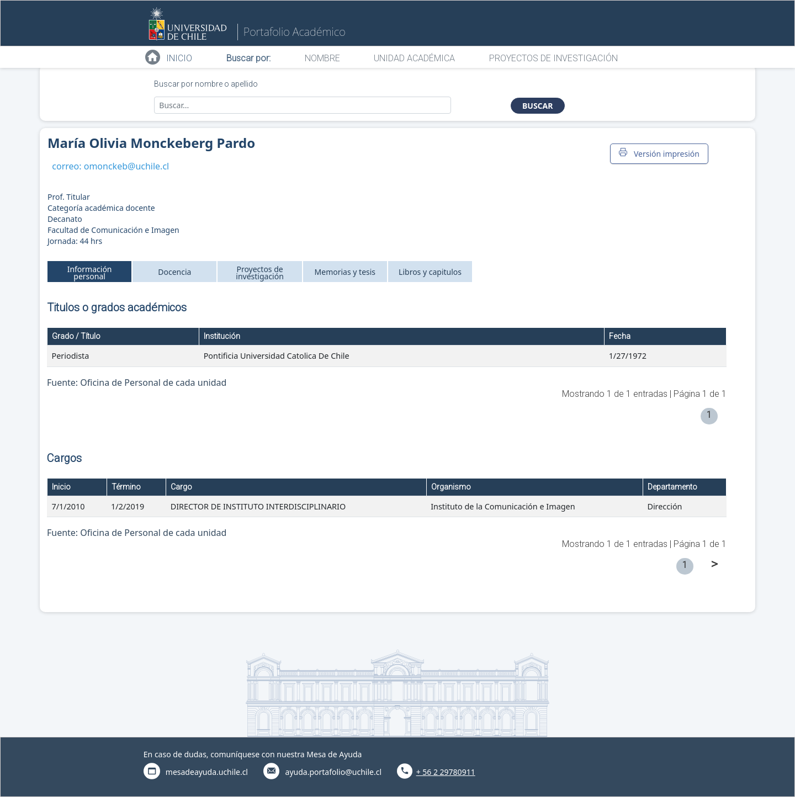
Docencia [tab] (174, 272)
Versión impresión (659, 153)
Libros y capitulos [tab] (430, 272)
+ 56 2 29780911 (445, 772)
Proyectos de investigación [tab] (260, 272)
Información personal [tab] (89, 272)
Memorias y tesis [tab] (345, 272)
